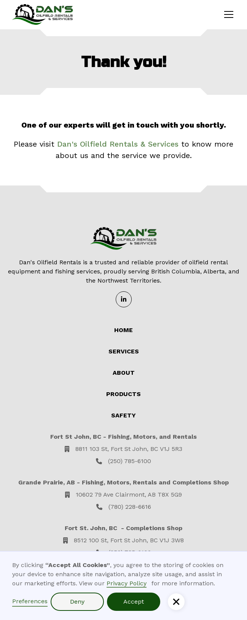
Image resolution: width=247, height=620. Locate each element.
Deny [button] (77, 601)
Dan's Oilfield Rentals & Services (117, 144)
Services (123, 351)
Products (123, 394)
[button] (176, 601)
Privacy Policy (127, 583)
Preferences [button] (30, 601)
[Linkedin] (124, 299)
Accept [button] (133, 601)
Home (123, 330)
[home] (42, 14)
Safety (123, 415)
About (124, 372)
